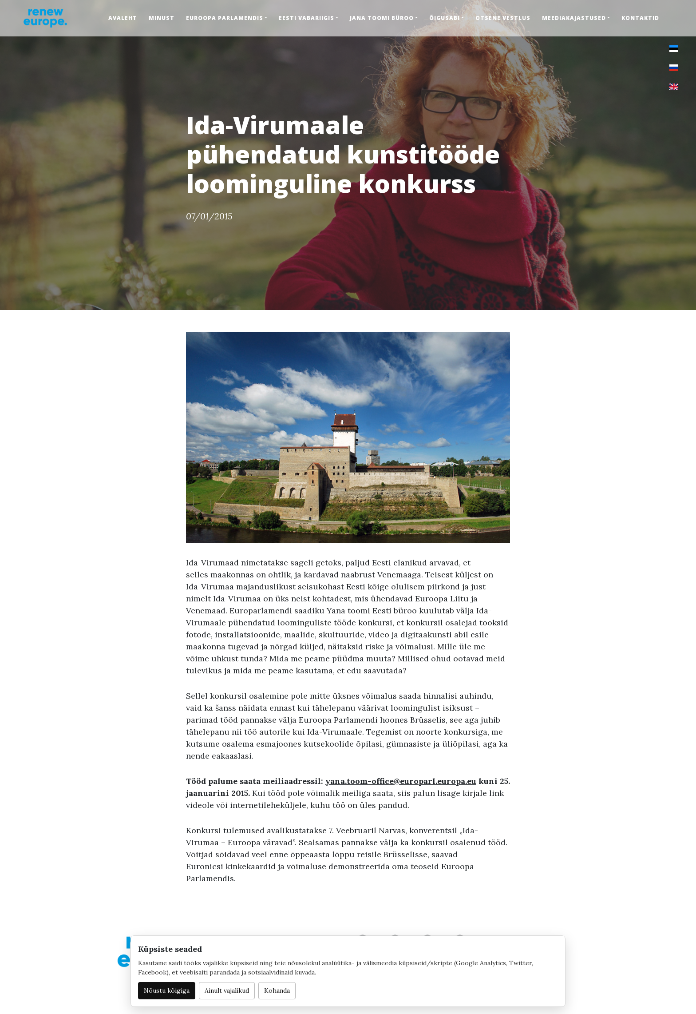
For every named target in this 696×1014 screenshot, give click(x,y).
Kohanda (277, 990)
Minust (161, 18)
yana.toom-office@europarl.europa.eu (400, 781)
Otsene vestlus (502, 18)
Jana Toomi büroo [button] (382, 18)
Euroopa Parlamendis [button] (224, 18)
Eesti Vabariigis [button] (306, 18)
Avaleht (122, 18)
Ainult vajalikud (227, 990)
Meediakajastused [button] (574, 18)
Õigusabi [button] (444, 18)
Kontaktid (640, 18)
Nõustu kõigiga (167, 990)
